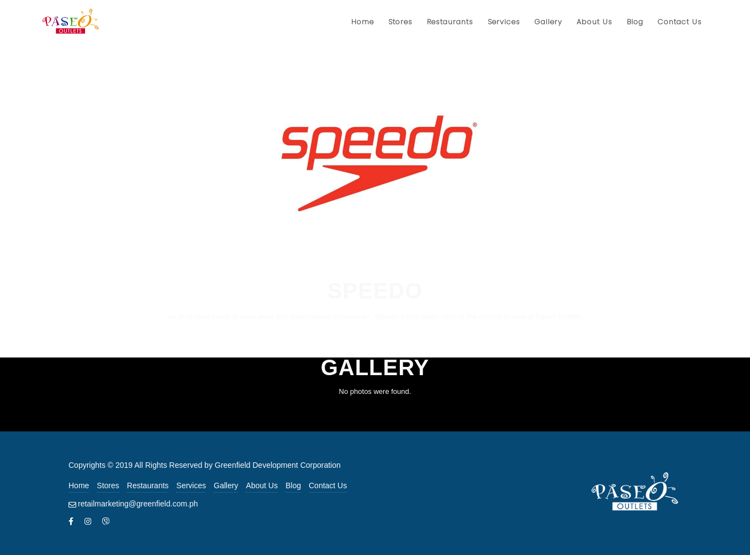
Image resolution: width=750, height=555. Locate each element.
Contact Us (328, 485)
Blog (293, 485)
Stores (108, 485)
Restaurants (147, 485)
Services (191, 485)
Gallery (226, 485)
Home (78, 485)
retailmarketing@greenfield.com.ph (138, 503)
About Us (262, 485)
